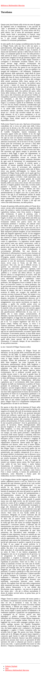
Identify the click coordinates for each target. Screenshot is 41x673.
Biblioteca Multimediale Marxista (17, 670)
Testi (7, 668)
